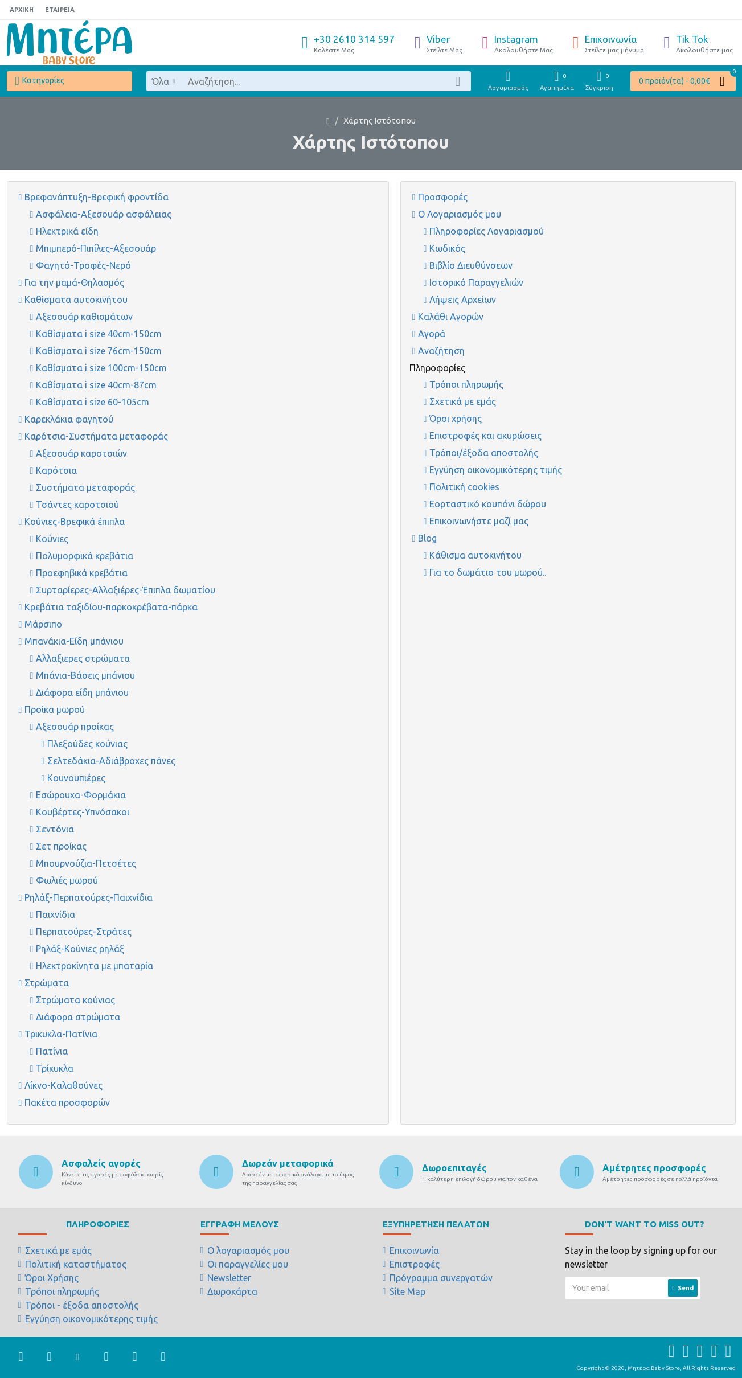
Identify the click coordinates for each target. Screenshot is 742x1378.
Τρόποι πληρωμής (466, 384)
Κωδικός (447, 248)
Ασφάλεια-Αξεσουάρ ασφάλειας (103, 214)
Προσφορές (443, 197)
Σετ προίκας (61, 846)
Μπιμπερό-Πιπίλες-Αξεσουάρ (96, 248)
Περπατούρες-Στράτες (84, 931)
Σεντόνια (55, 829)
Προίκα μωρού (54, 709)
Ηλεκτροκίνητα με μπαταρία (94, 966)
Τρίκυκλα (54, 1068)
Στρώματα (46, 983)
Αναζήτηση (441, 351)
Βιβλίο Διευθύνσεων (471, 265)
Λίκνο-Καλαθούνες (63, 1085)
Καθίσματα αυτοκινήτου (76, 299)
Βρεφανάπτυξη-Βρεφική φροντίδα (96, 197)
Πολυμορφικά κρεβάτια (84, 556)
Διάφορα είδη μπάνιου (82, 692)
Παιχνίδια (55, 914)
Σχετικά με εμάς (462, 401)
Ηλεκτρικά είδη (67, 231)
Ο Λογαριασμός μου (459, 214)
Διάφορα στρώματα (78, 1017)
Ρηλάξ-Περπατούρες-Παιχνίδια (88, 897)
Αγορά (431, 334)
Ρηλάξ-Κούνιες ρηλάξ (80, 949)
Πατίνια (52, 1051)
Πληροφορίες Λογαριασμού (486, 231)
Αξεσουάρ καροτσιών (81, 453)
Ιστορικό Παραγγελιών (476, 282)
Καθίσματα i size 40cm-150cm (99, 334)
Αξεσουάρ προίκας (75, 726)
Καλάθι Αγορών (450, 316)
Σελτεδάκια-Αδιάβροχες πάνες (111, 761)
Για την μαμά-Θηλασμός (74, 282)
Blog (427, 538)
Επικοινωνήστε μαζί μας (478, 521)
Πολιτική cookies (464, 487)
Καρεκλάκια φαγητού (68, 419)
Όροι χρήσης (455, 418)
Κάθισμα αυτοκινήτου (475, 555)
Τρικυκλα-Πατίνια (60, 1034)
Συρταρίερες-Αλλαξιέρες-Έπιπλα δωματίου (125, 590)
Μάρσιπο (43, 624)
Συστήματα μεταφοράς (85, 487)
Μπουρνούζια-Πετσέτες (86, 863)
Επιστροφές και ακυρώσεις (485, 435)
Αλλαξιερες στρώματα (83, 658)
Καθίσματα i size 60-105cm (92, 402)
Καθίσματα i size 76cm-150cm (99, 351)
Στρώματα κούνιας (75, 1000)
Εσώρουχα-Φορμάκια (81, 795)
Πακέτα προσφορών (67, 1102)
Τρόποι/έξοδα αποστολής (483, 453)
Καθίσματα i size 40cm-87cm (96, 385)
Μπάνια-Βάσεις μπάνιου (85, 675)
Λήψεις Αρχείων (462, 299)
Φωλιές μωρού (67, 880)
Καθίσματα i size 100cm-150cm (101, 368)
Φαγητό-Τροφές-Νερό (83, 265)
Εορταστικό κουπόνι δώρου (487, 504)
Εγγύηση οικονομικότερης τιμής (495, 470)
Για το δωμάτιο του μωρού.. (487, 572)
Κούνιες (52, 539)
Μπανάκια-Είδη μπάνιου (74, 641)
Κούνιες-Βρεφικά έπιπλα (74, 521)
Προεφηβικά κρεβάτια (82, 573)
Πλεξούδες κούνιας (87, 744)
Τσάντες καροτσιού (77, 504)
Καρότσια (56, 470)
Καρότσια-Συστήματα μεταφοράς (96, 436)
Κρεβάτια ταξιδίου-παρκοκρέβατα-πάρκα (111, 607)
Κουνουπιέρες (76, 778)
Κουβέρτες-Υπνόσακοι (82, 812)
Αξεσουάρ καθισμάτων (84, 316)
